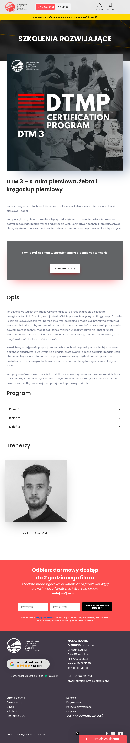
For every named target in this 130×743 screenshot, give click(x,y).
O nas (10, 707)
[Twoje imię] (33, 607)
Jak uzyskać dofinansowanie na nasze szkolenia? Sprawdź (65, 18)
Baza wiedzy (14, 702)
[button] (103, 739)
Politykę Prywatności (44, 617)
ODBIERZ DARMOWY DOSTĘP (97, 607)
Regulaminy (73, 702)
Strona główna (16, 697)
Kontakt (71, 697)
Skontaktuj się (65, 268)
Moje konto (73, 711)
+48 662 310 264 (82, 676)
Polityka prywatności (79, 707)
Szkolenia (12, 711)
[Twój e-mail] (65, 607)
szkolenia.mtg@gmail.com (92, 681)
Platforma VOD (16, 716)
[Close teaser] (77, 733)
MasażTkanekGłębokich (19, 734)
